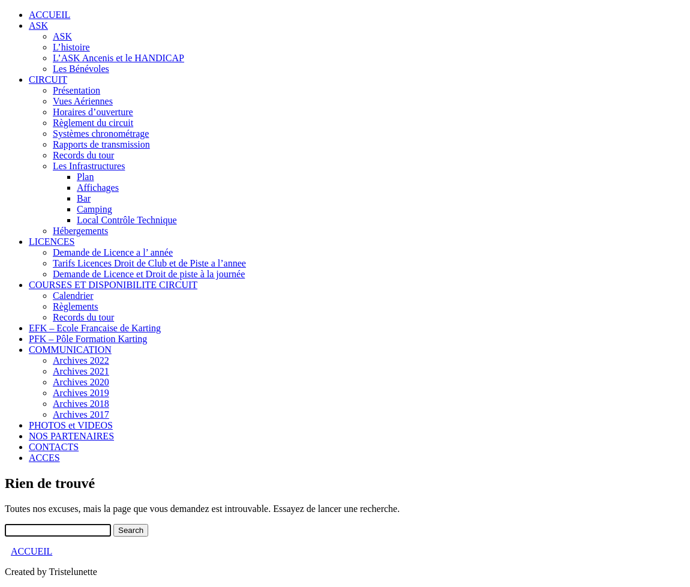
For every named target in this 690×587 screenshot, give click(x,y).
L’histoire (71, 47)
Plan (85, 177)
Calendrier (73, 295)
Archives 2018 (81, 404)
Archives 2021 (81, 371)
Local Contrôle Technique (127, 220)
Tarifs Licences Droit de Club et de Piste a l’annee (149, 263)
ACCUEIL (49, 15)
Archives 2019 (81, 393)
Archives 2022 (81, 360)
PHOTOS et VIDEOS (71, 425)
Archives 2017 (81, 414)
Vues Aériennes (83, 101)
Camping (94, 209)
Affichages (98, 187)
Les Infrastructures (89, 166)
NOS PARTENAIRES (71, 436)
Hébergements (80, 231)
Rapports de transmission (101, 144)
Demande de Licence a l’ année (113, 252)
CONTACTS (54, 447)
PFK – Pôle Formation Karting (88, 339)
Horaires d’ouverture (93, 112)
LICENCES (51, 241)
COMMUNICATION (70, 350)
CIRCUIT (48, 79)
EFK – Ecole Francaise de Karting (95, 328)
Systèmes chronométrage (101, 133)
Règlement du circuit (93, 123)
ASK (38, 25)
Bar (84, 198)
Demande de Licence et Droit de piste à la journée (149, 274)
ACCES (44, 458)
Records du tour (83, 155)
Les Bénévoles (81, 69)
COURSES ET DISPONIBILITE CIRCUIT (113, 285)
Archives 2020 (81, 382)
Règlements (75, 306)
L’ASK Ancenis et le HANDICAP (118, 58)
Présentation (76, 90)
